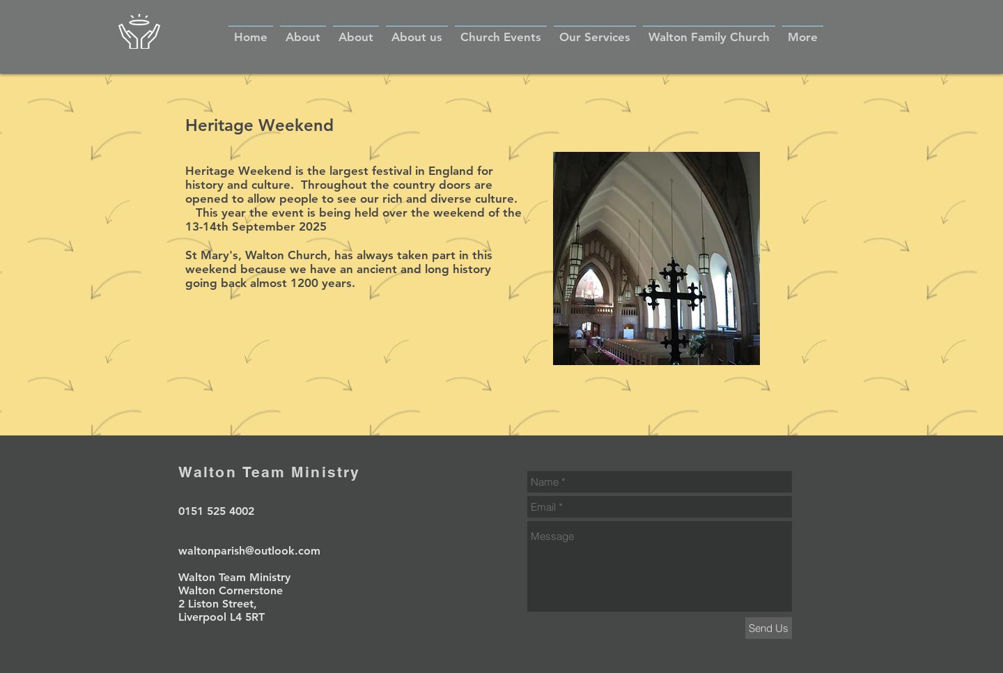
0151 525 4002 (216, 511)
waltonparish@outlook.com (249, 550)
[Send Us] (768, 628)
